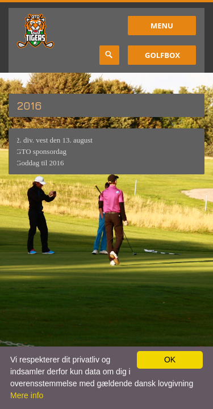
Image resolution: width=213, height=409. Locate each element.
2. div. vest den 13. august (53, 140)
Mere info (26, 395)
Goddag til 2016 (39, 162)
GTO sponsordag (40, 151)
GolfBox (162, 55)
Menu (162, 25)
